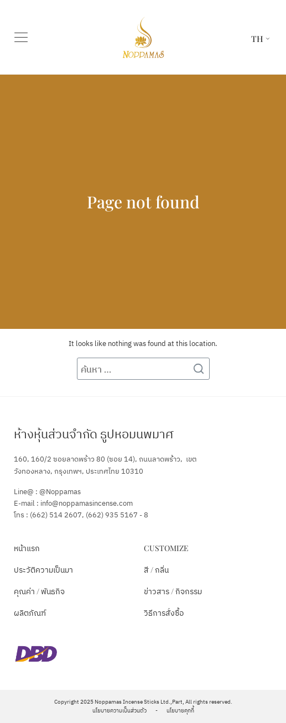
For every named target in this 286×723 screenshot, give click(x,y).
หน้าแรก (27, 548)
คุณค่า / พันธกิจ (39, 591)
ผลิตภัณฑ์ (30, 612)
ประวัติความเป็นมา (43, 569)
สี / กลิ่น (156, 569)
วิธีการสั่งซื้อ (164, 612)
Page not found (143, 202)
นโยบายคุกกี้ (180, 710)
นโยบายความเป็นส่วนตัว (119, 710)
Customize (166, 548)
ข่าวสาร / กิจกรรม (173, 591)
